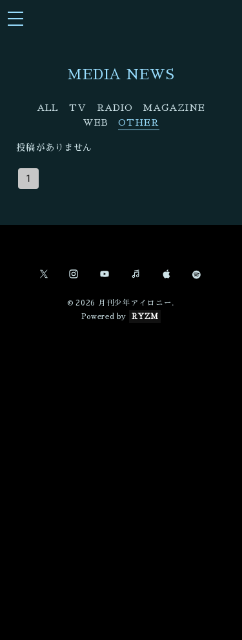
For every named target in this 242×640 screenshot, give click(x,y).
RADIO (115, 107)
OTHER (138, 122)
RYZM (145, 316)
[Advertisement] (121, 467)
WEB (95, 122)
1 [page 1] (28, 178)
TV (77, 107)
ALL (48, 107)
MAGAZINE (174, 107)
